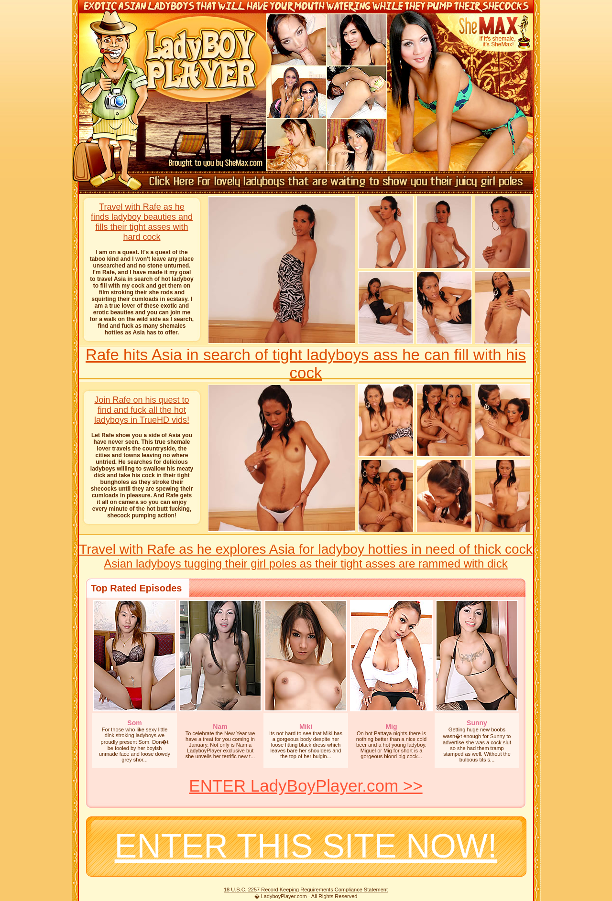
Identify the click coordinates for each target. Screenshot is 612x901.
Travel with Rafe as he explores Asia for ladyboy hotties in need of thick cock (305, 549)
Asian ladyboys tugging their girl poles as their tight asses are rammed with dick (305, 563)
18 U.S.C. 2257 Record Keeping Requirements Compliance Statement (306, 889)
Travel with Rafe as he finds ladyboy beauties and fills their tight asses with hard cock (142, 222)
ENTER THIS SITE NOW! (306, 846)
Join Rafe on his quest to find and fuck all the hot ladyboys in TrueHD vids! (141, 410)
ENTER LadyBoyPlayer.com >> (305, 785)
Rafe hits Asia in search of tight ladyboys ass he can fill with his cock (306, 364)
